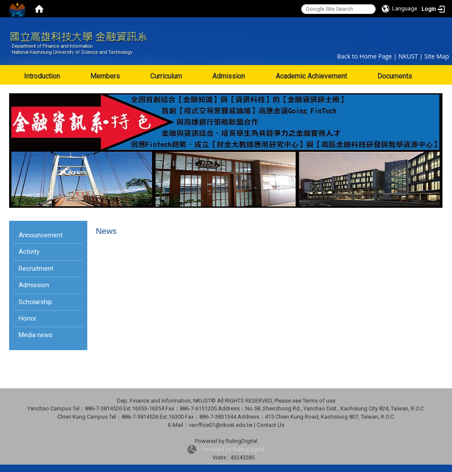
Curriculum (166, 76)
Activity (29, 252)
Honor (27, 318)
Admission (228, 76)
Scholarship (35, 302)
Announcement (41, 235)
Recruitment (36, 268)
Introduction (42, 76)
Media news (36, 335)
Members (105, 76)
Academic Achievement (311, 76)
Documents (394, 76)
